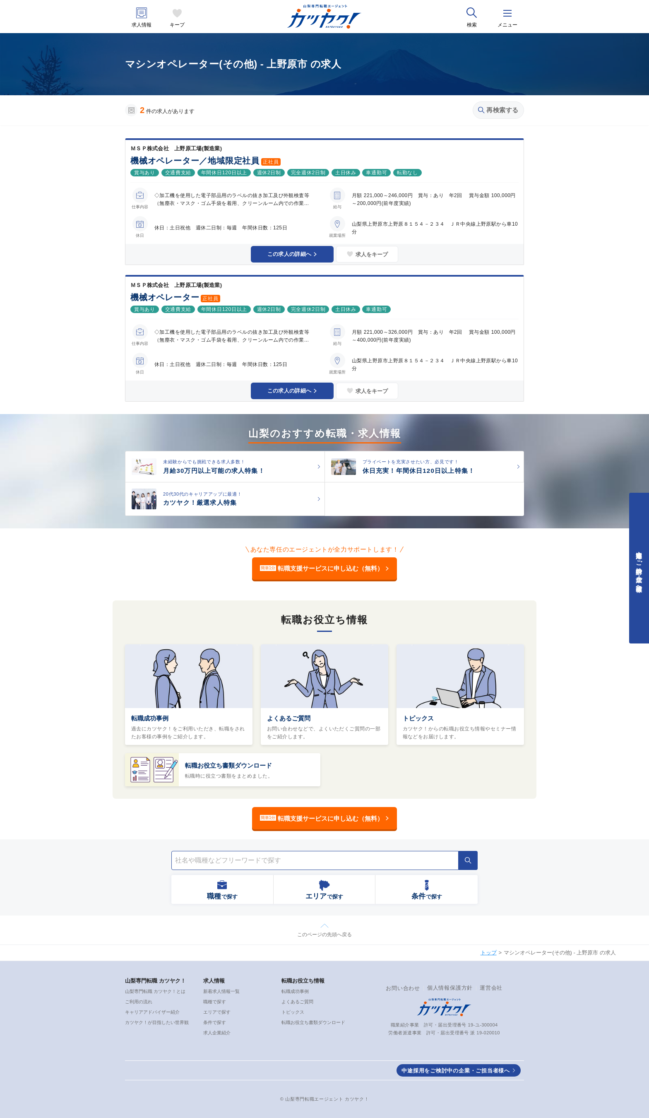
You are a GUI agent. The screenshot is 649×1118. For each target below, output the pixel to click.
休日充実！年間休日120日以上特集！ (419, 470)
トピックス (418, 718)
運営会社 (491, 988)
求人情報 (141, 25)
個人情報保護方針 (450, 988)
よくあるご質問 (288, 718)
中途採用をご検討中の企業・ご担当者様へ (455, 1070)
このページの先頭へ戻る (324, 934)
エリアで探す (217, 1012)
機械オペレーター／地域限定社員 (195, 160)
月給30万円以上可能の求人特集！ (214, 470)
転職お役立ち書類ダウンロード (228, 765)
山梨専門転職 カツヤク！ (155, 981)
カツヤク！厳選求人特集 (200, 502)
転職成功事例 (149, 718)
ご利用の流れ (138, 1001)
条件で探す (214, 1022)
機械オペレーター (164, 297)
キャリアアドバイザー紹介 (152, 1012)
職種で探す (214, 1001)
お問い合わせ (403, 988)
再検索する (498, 109)
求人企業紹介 (217, 1032)
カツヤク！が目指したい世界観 (157, 1022)
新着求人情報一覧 (221, 991)
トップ (489, 952)
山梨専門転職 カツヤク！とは (155, 991)
